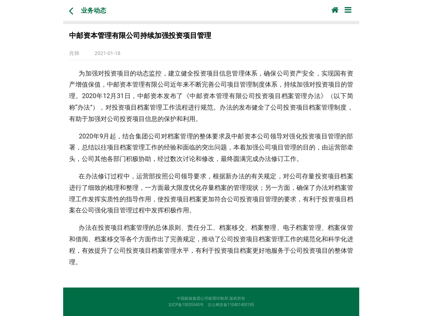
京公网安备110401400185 (233, 305)
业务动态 (93, 10)
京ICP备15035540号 (188, 305)
